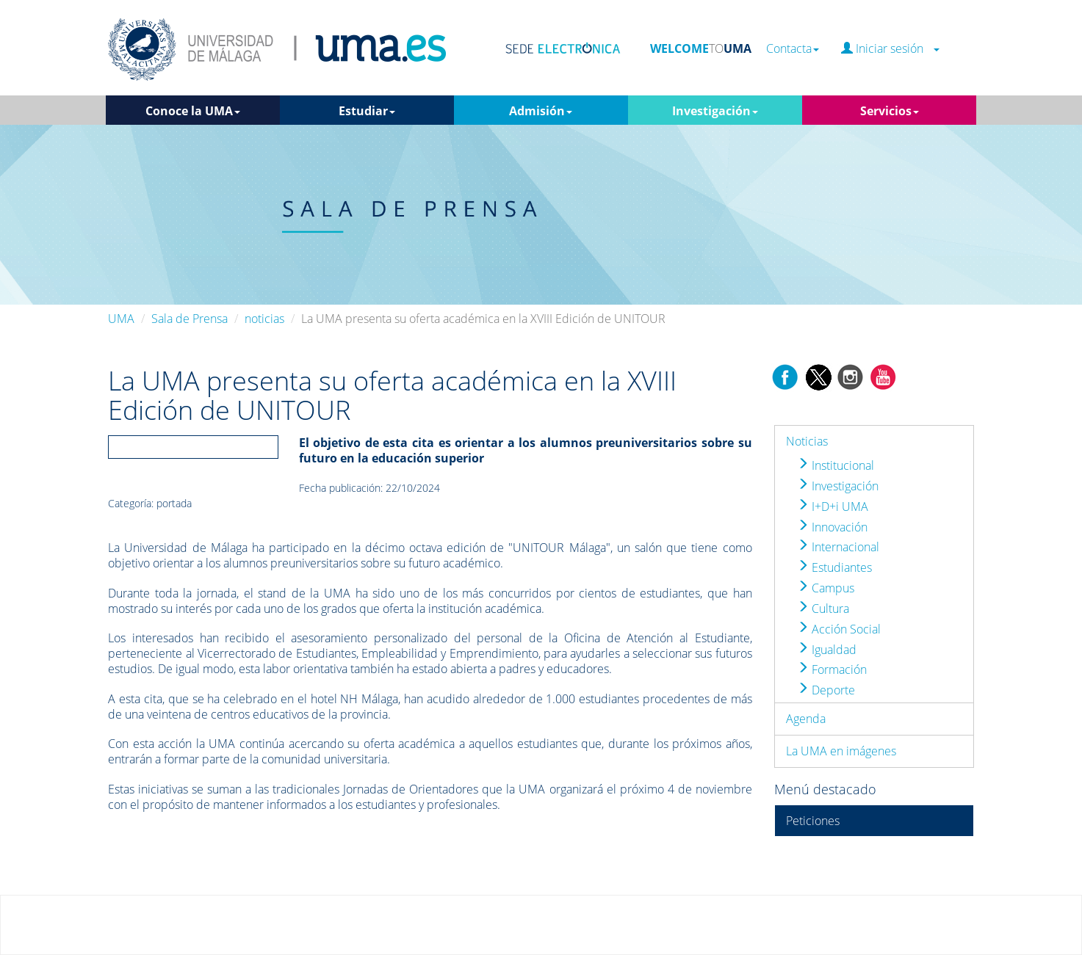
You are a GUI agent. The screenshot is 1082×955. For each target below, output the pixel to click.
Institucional (835, 465)
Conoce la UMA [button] (192, 111)
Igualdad (826, 650)
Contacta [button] (792, 49)
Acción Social (839, 629)
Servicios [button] (889, 111)
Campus (825, 588)
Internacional (838, 547)
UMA (121, 319)
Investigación (838, 486)
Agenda (806, 719)
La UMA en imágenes (841, 751)
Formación (832, 669)
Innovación (832, 527)
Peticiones (813, 821)
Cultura (823, 608)
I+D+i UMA (832, 506)
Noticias (807, 441)
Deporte (826, 690)
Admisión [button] (540, 111)
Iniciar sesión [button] (890, 49)
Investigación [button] (715, 111)
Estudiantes (834, 567)
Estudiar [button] (367, 111)
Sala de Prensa (189, 319)
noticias (264, 319)
